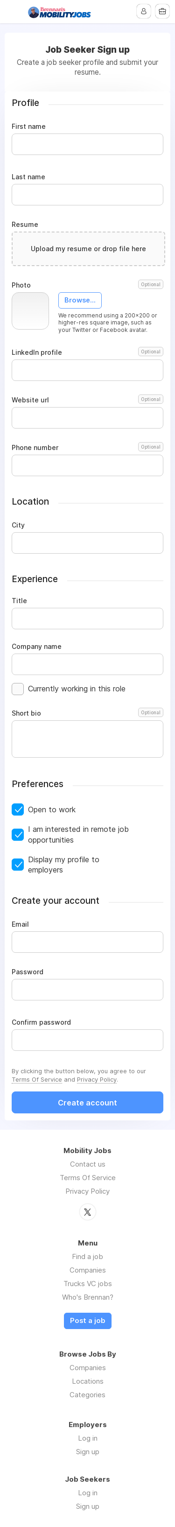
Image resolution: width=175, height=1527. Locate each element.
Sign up (87, 1451)
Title (19, 601)
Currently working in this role (77, 688)
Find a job (87, 1256)
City (18, 525)
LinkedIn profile (87, 352)
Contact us (87, 1164)
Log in (88, 1438)
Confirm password (41, 1022)
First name (29, 126)
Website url (87, 400)
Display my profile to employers (63, 864)
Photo (87, 285)
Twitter (88, 1212)
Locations (88, 1381)
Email (20, 924)
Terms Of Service (37, 1079)
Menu (13, 12)
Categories (87, 1394)
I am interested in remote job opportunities (78, 834)
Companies (88, 1270)
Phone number (87, 447)
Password (27, 972)
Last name (28, 177)
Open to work (52, 809)
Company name (37, 646)
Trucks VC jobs (87, 1283)
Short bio (87, 713)
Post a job (87, 1320)
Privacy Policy (97, 1079)
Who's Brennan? (87, 1297)
